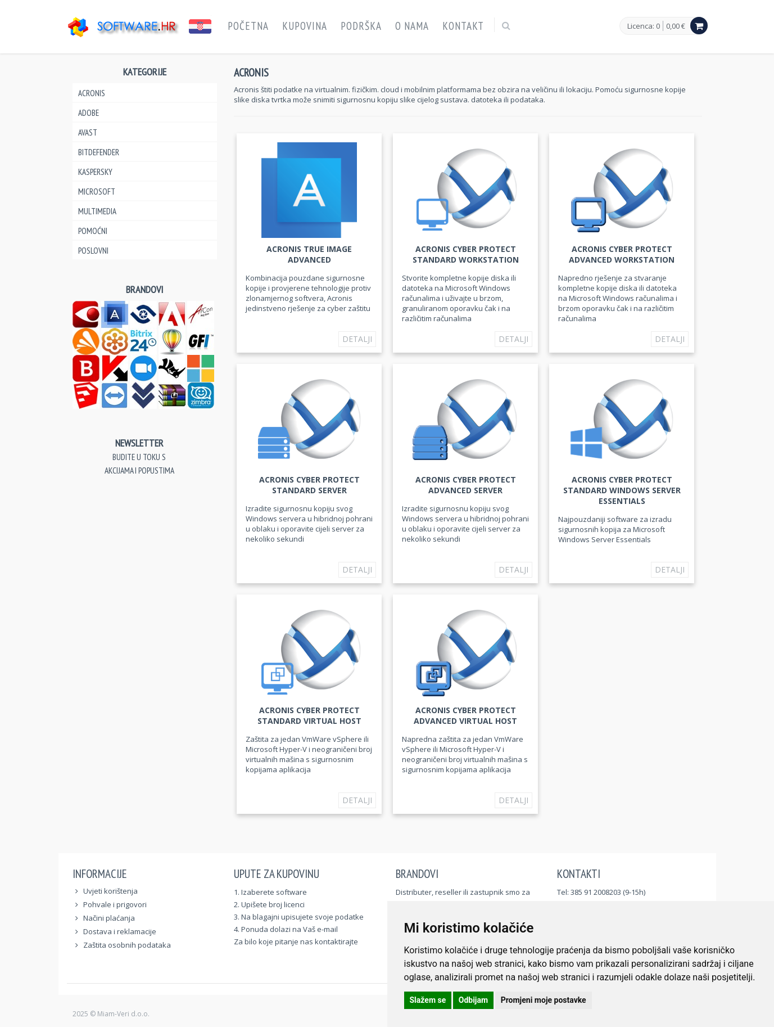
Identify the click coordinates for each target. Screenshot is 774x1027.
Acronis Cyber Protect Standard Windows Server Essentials (622, 490)
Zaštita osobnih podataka (127, 945)
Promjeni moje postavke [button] (543, 1000)
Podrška (361, 26)
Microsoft (96, 191)
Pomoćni (92, 231)
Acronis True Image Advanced (309, 254)
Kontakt (463, 26)
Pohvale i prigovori (115, 904)
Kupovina (304, 26)
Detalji (357, 339)
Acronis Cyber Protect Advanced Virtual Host (465, 715)
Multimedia (97, 211)
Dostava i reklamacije (119, 931)
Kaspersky (95, 171)
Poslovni (93, 250)
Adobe (88, 112)
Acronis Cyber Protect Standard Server (309, 485)
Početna (248, 26)
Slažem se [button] (428, 1000)
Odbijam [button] (473, 1000)
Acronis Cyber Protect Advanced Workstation (622, 254)
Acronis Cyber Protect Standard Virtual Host (309, 715)
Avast (87, 132)
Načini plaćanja (109, 918)
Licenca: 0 (643, 26)
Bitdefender (98, 152)
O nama (412, 26)
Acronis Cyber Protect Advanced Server (465, 485)
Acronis (91, 93)
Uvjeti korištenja (110, 891)
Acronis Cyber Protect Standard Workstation (466, 254)
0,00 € (675, 26)
